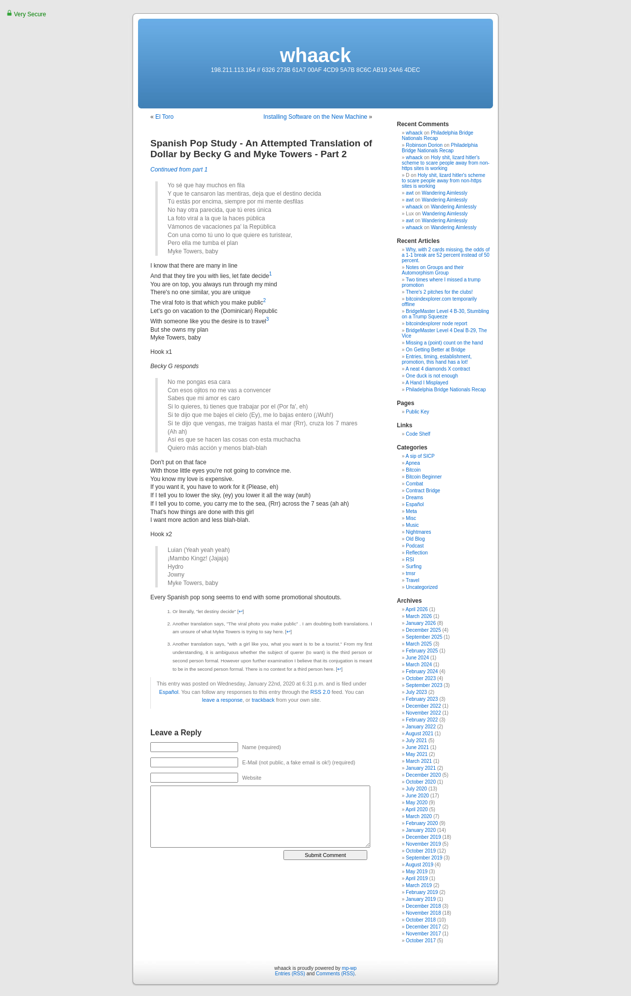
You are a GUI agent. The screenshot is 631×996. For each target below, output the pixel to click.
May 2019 (416, 871)
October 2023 (421, 678)
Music (412, 525)
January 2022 (421, 726)
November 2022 (423, 713)
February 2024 (422, 671)
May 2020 (416, 802)
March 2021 (419, 761)
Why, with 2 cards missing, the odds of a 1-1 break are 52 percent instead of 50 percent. (446, 255)
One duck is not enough (432, 375)
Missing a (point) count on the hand (444, 342)
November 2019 (423, 844)
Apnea (413, 463)
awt (410, 193)
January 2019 (421, 899)
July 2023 (416, 692)
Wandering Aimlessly (444, 193)
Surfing (413, 566)
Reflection (416, 552)
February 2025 (422, 650)
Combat (414, 483)
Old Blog (415, 539)
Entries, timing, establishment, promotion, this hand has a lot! (437, 359)
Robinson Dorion (424, 145)
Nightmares (418, 532)
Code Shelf (418, 434)
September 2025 (424, 637)
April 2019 (417, 878)
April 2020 (417, 809)
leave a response (222, 700)
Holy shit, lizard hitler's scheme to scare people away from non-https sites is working (446, 163)
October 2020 (421, 782)
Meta (411, 511)
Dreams (414, 497)
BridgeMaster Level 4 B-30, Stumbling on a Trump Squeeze (445, 314)
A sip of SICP (420, 456)
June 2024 (417, 657)
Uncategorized (421, 587)
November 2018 (423, 913)
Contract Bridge (423, 490)
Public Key (417, 411)
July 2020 (416, 788)
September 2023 (424, 685)
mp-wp (349, 968)
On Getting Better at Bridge (435, 349)
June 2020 (417, 795)
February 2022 (422, 719)
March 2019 (419, 885)
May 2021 (416, 754)
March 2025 (419, 644)
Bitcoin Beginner (424, 477)
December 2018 (423, 906)
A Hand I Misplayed (427, 382)
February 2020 (422, 823)
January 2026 (421, 623)
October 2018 (421, 920)
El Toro (164, 116)
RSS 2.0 (320, 692)
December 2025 (423, 630)
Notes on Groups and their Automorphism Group (433, 270)
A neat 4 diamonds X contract (438, 369)
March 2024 (419, 664)
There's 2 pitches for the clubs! (439, 292)
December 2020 (423, 775)
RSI (410, 559)
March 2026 (419, 616)
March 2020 (419, 816)
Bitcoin (413, 470)
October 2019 (421, 851)
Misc (411, 518)
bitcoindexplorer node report (436, 323)
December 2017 (423, 926)
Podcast (414, 546)
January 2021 (421, 768)
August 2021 (419, 733)
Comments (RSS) (335, 973)
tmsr (410, 573)
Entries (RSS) (290, 973)
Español (168, 692)
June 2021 (417, 747)
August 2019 (419, 864)
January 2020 (421, 830)
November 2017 (423, 933)
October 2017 (421, 940)
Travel (412, 580)
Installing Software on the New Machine (315, 116)
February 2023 (422, 699)
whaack (315, 55)
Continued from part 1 (179, 169)
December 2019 (423, 837)
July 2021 (416, 740)
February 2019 (422, 892)
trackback (263, 700)
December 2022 (423, 706)
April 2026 (417, 609)
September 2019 (424, 857)
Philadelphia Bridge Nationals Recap (437, 135)
